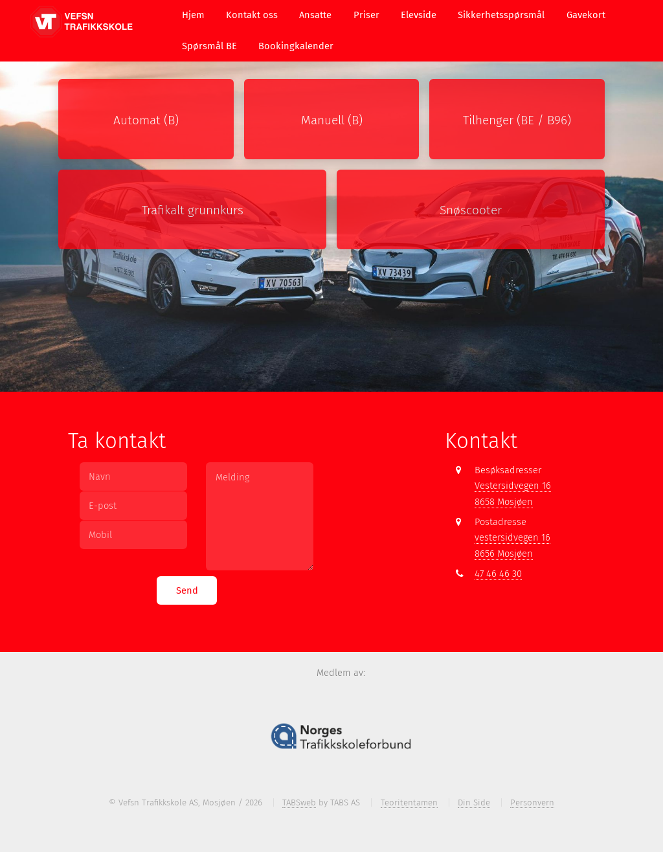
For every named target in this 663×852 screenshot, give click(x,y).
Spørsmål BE (209, 46)
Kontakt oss (252, 15)
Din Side (474, 802)
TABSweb (299, 802)
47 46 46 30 (498, 573)
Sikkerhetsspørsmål (501, 15)
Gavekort (586, 15)
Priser (366, 15)
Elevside (418, 15)
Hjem (193, 15)
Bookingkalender (295, 46)
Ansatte (315, 15)
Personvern (532, 802)
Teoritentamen (409, 802)
